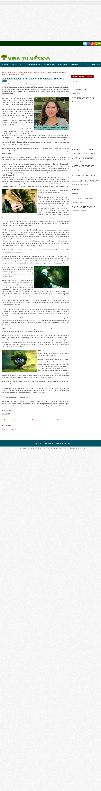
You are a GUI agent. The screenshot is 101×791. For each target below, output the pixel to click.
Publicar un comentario (9, 429)
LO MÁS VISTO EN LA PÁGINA (82, 76)
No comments (33, 84)
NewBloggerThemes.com (78, 448)
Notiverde (5, 65)
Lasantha (46, 448)
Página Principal (37, 420)
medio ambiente (12, 72)
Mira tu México (77, 171)
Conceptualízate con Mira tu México (83, 153)
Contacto (75, 193)
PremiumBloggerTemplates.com (59, 448)
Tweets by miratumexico (78, 162)
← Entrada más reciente (9, 420)
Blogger (67, 443)
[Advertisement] (20, 20)
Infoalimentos (76, 93)
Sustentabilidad (49, 65)
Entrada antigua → (63, 420)
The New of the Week (79, 102)
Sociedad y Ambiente (18, 65)
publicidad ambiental (25, 72)
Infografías (74, 65)
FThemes (29, 448)
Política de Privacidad (79, 211)
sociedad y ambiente (39, 72)
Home (4, 72)
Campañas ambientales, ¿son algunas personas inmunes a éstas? (33, 79)
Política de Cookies (78, 202)
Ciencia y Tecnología (34, 65)
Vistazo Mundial (62, 65)
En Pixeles (85, 65)
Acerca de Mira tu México (80, 184)
